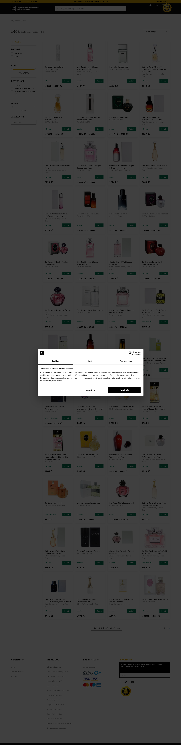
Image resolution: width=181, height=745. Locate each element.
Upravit (90, 390)
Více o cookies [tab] (126, 361)
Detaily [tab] (90, 361)
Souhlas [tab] (55, 361)
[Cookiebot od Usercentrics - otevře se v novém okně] (130, 353)
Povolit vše (124, 390)
